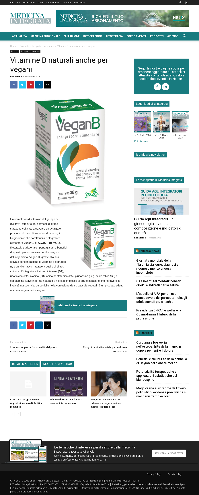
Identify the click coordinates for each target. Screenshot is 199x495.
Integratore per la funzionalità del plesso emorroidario (34, 349)
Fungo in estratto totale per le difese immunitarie (105, 349)
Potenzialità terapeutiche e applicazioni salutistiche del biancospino (156, 376)
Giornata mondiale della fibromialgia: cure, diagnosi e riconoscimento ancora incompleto (157, 266)
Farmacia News (149, 251)
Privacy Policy (154, 474)
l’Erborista (145, 333)
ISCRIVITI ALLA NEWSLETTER (169, 453)
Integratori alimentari (43, 46)
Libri (40, 2)
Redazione (16, 76)
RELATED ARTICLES (25, 364)
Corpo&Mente (136, 36)
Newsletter (79, 2)
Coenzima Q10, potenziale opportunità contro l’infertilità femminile (26, 403)
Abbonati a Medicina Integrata (77, 305)
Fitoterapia (114, 36)
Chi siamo (15, 2)
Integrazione (92, 36)
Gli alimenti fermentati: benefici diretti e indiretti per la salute (159, 283)
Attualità (19, 36)
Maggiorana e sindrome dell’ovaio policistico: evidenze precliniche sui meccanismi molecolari (162, 392)
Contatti (67, 2)
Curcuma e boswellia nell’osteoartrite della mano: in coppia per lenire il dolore (158, 346)
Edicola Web (141, 141)
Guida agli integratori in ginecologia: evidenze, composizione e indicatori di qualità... (158, 226)
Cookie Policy (175, 474)
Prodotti (157, 36)
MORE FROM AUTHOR (57, 364)
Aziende (172, 36)
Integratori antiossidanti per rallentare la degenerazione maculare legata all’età (106, 403)
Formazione (29, 2)
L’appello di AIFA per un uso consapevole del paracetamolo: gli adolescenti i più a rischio (161, 298)
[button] (184, 36)
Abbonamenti (53, 2)
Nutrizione (72, 36)
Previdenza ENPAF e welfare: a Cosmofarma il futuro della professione (158, 314)
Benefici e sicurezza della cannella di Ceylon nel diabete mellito (161, 361)
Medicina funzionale (45, 36)
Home (13, 46)
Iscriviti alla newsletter (150, 154)
